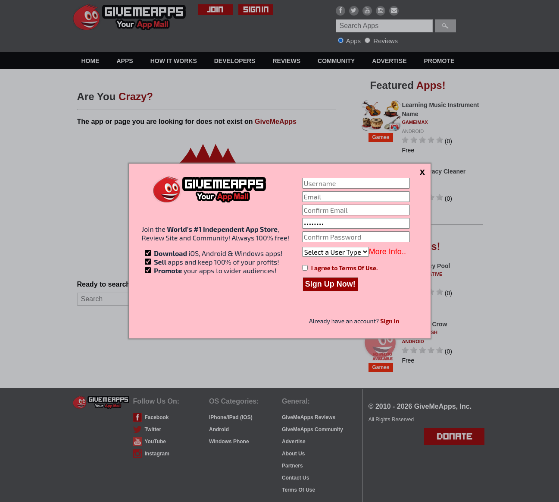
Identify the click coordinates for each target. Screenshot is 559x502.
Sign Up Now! (330, 284)
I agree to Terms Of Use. (344, 268)
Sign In (389, 321)
